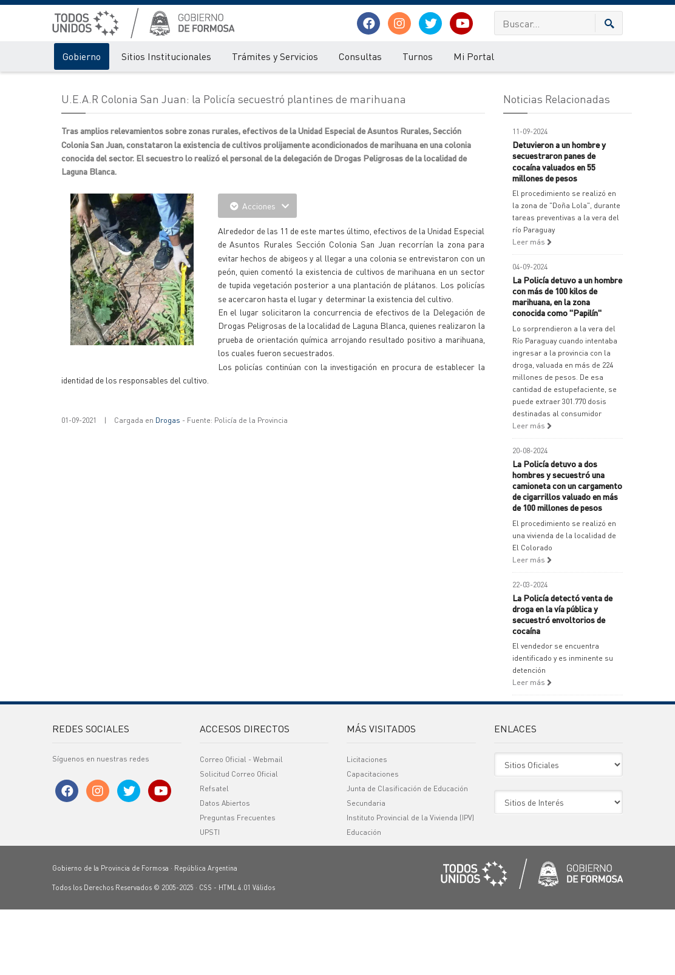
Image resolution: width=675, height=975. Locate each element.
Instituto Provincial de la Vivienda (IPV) (410, 883)
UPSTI (210, 897)
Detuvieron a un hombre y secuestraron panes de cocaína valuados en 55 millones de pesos (559, 226)
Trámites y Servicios (275, 56)
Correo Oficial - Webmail (241, 824)
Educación (364, 897)
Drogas (167, 485)
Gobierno (82, 56)
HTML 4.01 (235, 953)
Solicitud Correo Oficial (239, 839)
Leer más (532, 307)
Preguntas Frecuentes (238, 883)
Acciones (257, 271)
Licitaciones (367, 824)
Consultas (360, 56)
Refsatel (214, 854)
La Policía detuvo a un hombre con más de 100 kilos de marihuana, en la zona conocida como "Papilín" (567, 362)
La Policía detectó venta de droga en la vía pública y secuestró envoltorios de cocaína (562, 680)
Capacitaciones (373, 839)
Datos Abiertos (225, 868)
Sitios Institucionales (166, 56)
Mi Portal (473, 56)
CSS (205, 953)
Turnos (417, 56)
